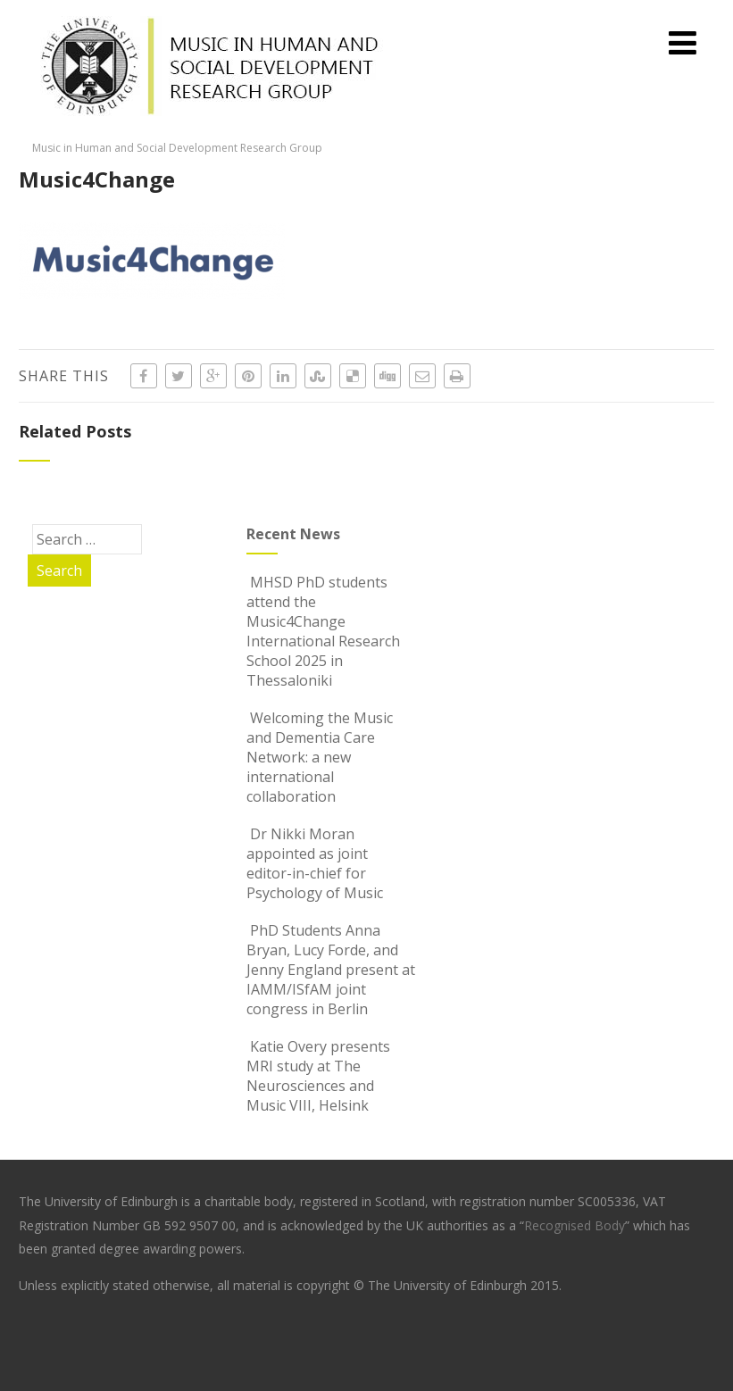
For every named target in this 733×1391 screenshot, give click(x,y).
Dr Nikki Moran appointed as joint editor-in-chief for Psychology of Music (314, 863)
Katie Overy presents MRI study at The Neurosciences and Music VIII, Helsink (318, 1076)
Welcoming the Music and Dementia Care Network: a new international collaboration (319, 757)
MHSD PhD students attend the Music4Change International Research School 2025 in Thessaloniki (323, 631)
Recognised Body (574, 1225)
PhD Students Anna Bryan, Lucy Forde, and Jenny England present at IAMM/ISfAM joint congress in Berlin (330, 969)
